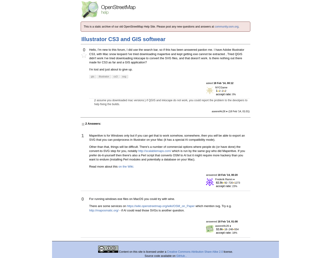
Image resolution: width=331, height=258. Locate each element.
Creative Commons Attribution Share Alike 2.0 (195, 251)
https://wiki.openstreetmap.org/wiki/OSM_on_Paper (161, 206)
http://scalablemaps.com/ (154, 151)
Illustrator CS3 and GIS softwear (123, 39)
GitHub (181, 256)
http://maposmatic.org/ (104, 210)
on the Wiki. (126, 166)
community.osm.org (227, 26)
